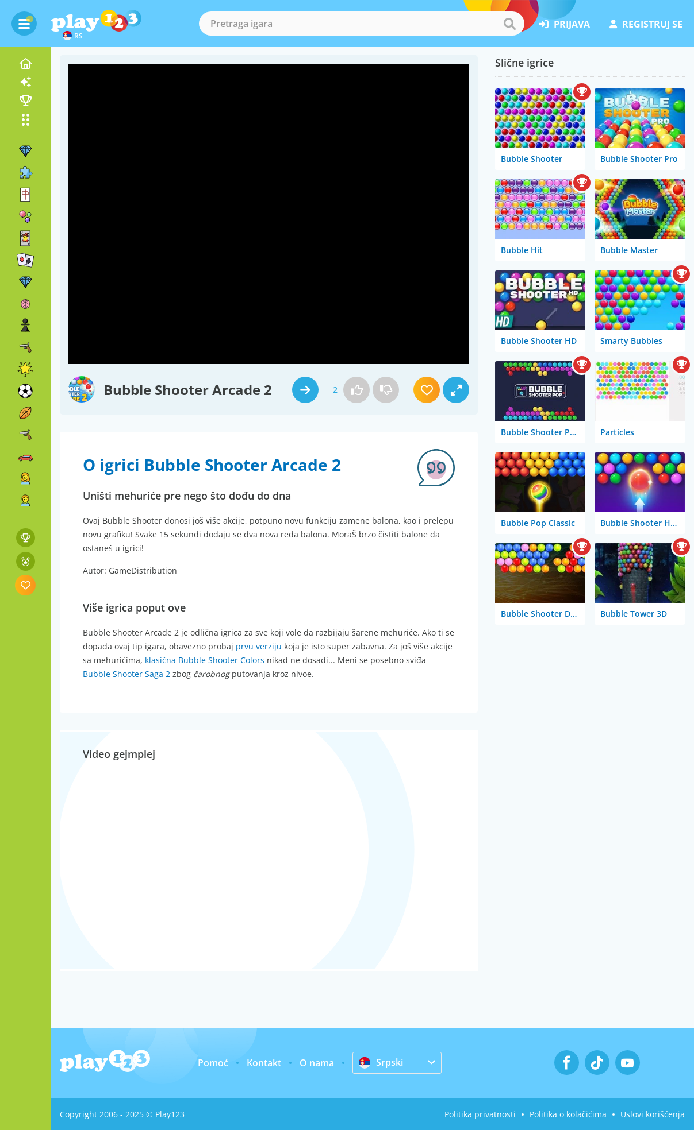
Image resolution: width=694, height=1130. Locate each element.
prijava (564, 24)
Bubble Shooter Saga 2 (126, 673)
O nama (317, 1063)
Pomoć (213, 1063)
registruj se (646, 24)
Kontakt (264, 1063)
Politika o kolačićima (568, 1114)
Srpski (381, 1062)
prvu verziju (259, 646)
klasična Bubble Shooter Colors (204, 660)
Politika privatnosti (480, 1114)
